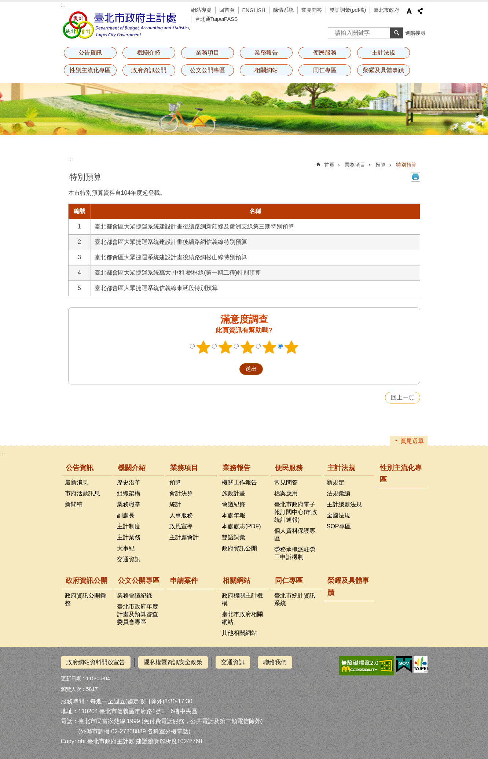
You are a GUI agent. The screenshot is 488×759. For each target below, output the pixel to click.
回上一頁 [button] (402, 397)
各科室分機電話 (167, 731)
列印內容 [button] (415, 177)
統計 (175, 504)
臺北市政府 (386, 10)
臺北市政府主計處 (127, 25)
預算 (380, 165)
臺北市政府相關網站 (242, 618)
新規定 (335, 482)
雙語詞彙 (233, 537)
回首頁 (227, 10)
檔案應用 (286, 493)
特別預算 (406, 165)
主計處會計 (184, 537)
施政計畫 (233, 493)
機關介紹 (149, 52)
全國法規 (338, 515)
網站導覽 (201, 10)
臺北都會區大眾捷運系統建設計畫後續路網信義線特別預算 (171, 242)
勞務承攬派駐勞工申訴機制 (294, 553)
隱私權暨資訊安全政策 (173, 662)
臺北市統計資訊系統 (294, 599)
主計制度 (128, 526)
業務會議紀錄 (134, 595)
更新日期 (71, 678)
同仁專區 (325, 70)
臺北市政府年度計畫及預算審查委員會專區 (137, 614)
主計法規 (383, 52)
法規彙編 (338, 493)
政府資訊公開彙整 (85, 599)
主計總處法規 (344, 504)
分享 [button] (420, 10)
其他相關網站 (239, 633)
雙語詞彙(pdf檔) (348, 10)
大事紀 (126, 548)
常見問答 (311, 10)
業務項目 (207, 52)
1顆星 (203, 347)
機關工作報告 (239, 482)
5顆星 (291, 347)
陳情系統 (283, 10)
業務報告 (266, 52)
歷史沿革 (128, 482)
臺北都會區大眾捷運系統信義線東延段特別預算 (156, 288)
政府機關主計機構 (242, 599)
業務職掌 (128, 504)
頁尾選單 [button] (412, 441)
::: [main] (70, 159)
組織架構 (128, 493)
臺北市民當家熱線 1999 (109, 721)
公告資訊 (90, 52)
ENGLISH (253, 10)
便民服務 (325, 52)
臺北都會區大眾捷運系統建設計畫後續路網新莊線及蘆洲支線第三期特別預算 (194, 226)
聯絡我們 (275, 662)
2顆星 (225, 347)
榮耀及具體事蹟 (383, 70)
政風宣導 (181, 526)
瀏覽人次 (71, 689)
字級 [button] (409, 10)
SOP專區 (339, 526)
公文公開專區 (207, 70)
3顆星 (247, 347)
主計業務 (128, 537)
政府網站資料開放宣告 (95, 662)
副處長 (126, 515)
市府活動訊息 (82, 493)
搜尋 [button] (396, 32)
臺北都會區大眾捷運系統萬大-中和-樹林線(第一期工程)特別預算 (178, 272)
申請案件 (184, 580)
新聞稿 (73, 504)
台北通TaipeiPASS (216, 19)
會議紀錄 (233, 504)
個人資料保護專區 (294, 535)
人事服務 (181, 515)
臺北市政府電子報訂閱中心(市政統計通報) (295, 512)
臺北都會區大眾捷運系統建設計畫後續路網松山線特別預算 (171, 257)
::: (63, 5)
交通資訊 (128, 559)
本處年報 (233, 515)
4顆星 (269, 347)
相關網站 (266, 70)
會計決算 (181, 493)
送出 (232, 369)
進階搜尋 (415, 33)
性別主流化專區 (90, 70)
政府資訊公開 (148, 70)
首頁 (329, 165)
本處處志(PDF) (241, 526)
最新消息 (76, 482)
